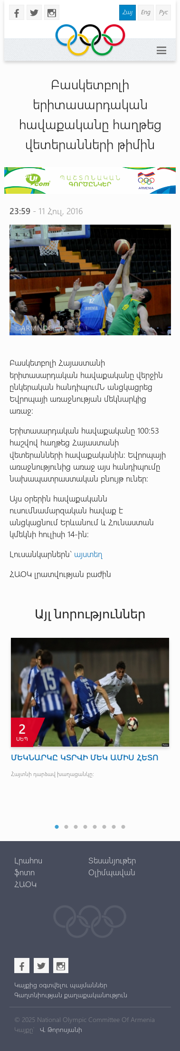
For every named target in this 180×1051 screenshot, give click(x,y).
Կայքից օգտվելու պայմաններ (60, 984)
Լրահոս (28, 860)
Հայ (128, 12)
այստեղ (88, 554)
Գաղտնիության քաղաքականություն (70, 994)
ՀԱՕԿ (25, 884)
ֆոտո (24, 872)
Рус (163, 12)
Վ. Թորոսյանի (60, 1029)
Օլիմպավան (111, 872)
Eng (146, 12)
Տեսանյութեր (112, 860)
